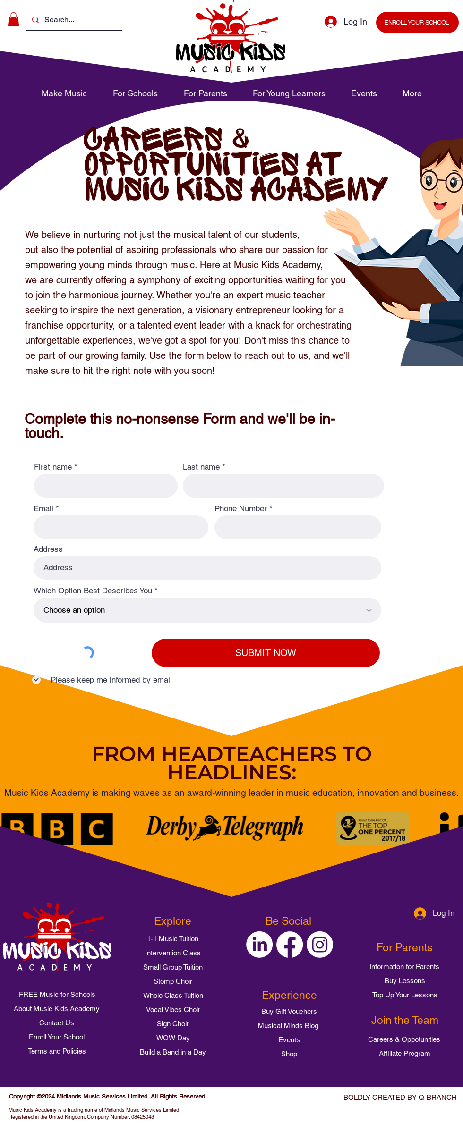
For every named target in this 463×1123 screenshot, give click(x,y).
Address (48, 549)
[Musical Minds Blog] (288, 1025)
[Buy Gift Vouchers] (289, 1011)
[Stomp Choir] (173, 981)
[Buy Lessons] (405, 980)
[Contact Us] (56, 1023)
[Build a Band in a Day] (173, 1052)
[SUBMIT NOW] (266, 653)
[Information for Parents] (404, 966)
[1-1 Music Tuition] (172, 938)
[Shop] (289, 1054)
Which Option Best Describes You (93, 591)
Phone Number (240, 509)
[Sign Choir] (173, 1023)
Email (43, 509)
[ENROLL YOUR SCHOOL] (417, 22)
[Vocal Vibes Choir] (173, 1009)
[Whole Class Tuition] (173, 995)
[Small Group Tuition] (173, 967)
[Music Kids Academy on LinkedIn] (259, 944)
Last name (201, 467)
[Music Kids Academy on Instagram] (320, 944)
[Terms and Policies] (56, 1051)
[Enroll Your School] (56, 1037)
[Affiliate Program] (404, 1053)
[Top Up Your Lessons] (405, 995)
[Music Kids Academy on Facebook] (289, 944)
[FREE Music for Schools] (57, 995)
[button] (13, 19)
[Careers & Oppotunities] (404, 1039)
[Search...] (73, 19)
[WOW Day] (173, 1037)
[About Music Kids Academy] (56, 1009)
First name (53, 467)
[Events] (289, 1039)
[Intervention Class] (173, 953)
